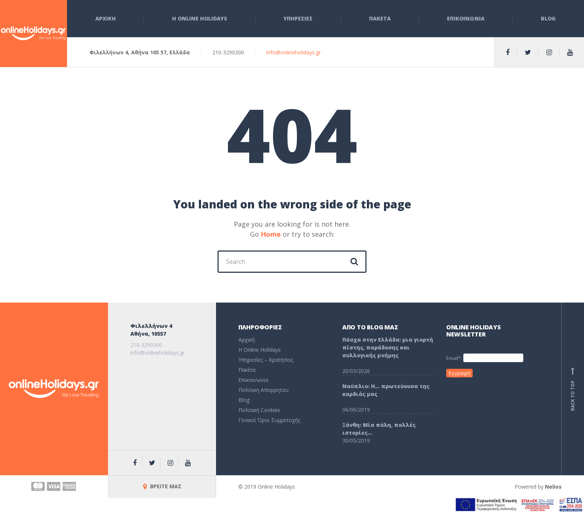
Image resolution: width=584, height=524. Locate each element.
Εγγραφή (459, 373)
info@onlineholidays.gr (293, 52)
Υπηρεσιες (297, 18)
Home (271, 234)
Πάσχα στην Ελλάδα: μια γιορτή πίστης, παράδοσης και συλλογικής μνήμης (387, 347)
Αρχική (246, 339)
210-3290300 (146, 344)
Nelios (553, 486)
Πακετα (380, 18)
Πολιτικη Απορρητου (263, 389)
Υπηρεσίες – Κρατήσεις (265, 359)
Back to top (573, 389)
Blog (548, 18)
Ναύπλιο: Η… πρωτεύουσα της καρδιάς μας (385, 390)
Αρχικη (105, 18)
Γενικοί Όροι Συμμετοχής (269, 420)
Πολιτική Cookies (259, 409)
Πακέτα (247, 369)
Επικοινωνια (466, 18)
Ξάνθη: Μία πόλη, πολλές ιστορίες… (379, 428)
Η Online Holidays (199, 18)
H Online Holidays (259, 349)
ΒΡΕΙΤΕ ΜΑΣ (162, 486)
